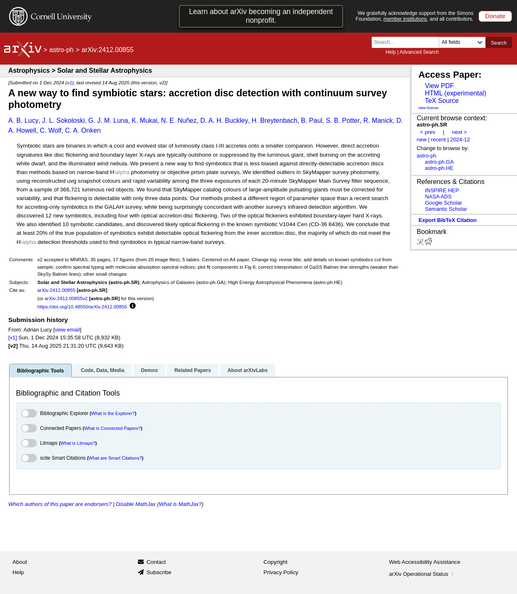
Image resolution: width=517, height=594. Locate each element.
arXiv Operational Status (422, 574)
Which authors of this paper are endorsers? (59, 504)
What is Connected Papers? (112, 428)
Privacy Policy (281, 572)
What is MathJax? (180, 504)
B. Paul (311, 120)
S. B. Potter (343, 120)
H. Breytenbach (274, 120)
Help (390, 52)
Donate (495, 15)
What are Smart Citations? (115, 458)
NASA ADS (438, 196)
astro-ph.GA (439, 162)
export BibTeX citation (447, 220)
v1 (69, 82)
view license (428, 108)
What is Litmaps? (77, 443)
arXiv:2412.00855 (56, 290)
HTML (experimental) (455, 93)
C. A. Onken (83, 130)
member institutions (405, 19)
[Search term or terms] (408, 42)
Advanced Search (419, 52)
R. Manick (378, 120)
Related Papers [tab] (192, 370)
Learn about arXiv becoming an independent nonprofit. (261, 15)
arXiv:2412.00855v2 (66, 298)
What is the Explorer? (113, 413)
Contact (156, 562)
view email (67, 330)
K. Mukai (144, 120)
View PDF (439, 85)
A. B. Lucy (23, 120)
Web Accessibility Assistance (424, 562)
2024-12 (460, 139)
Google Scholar (443, 203)
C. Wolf (50, 130)
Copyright (276, 562)
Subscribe (159, 572)
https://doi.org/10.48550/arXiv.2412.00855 (82, 306)
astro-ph (61, 49)
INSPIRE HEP (442, 190)
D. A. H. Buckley (224, 120)
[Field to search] (462, 42)
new (422, 139)
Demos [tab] (149, 370)
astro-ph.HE (439, 168)
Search (499, 43)
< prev (427, 132)
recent (438, 139)
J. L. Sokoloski (63, 120)
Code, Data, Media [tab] (102, 370)
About (19, 562)
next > (459, 132)
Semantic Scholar (446, 209)
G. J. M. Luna (108, 120)
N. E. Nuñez (179, 120)
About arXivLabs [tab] (247, 370)
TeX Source (442, 100)
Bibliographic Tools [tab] (40, 371)
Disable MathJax (136, 504)
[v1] (12, 337)
